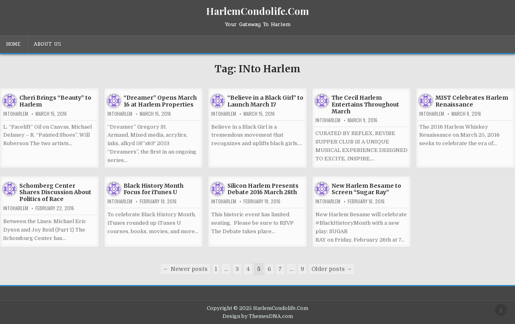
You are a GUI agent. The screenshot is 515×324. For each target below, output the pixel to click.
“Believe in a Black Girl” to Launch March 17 (265, 101)
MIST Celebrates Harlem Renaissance (471, 101)
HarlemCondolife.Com (257, 10)
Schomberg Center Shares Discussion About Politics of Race (55, 192)
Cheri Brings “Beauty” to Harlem (55, 101)
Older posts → (331, 269)
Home (13, 44)
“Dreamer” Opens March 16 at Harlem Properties (160, 101)
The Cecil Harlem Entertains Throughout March (365, 104)
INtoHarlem (15, 113)
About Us (47, 44)
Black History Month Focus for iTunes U (153, 189)
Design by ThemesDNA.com (257, 316)
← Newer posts (185, 269)
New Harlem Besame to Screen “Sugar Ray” (366, 189)
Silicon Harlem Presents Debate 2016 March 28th (263, 189)
